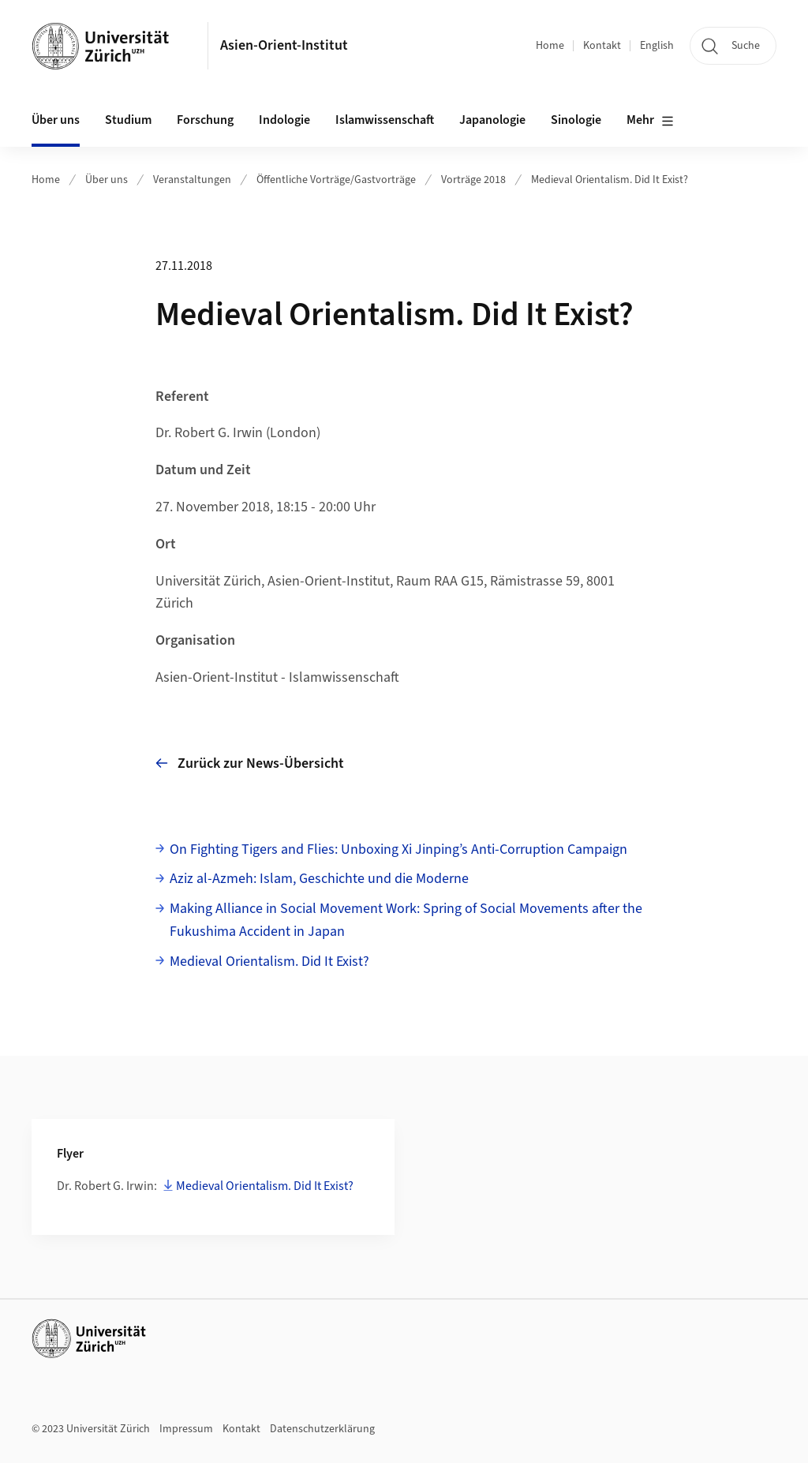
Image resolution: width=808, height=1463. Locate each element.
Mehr (650, 120)
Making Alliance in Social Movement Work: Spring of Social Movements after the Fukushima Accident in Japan (406, 920)
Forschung (205, 120)
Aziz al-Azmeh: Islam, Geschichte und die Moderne (319, 879)
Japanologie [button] (492, 120)
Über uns (106, 180)
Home (550, 46)
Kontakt (602, 46)
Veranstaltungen (192, 180)
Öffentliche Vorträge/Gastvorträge (336, 180)
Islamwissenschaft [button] (384, 120)
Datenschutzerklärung (322, 1429)
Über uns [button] (56, 120)
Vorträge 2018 (473, 180)
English (657, 46)
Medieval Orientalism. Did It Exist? (609, 180)
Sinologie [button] (576, 120)
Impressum (186, 1429)
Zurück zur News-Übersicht (249, 763)
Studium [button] (128, 120)
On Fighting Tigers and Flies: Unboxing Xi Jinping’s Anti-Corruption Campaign (398, 849)
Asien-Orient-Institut (284, 45)
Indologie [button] (284, 120)
